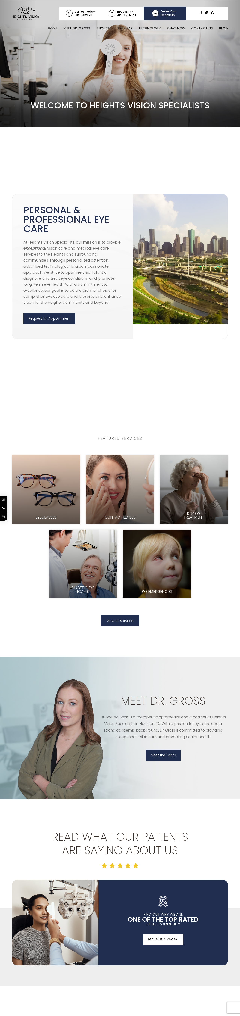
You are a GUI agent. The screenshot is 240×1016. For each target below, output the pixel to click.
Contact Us (202, 28)
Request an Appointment (49, 318)
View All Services (120, 620)
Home (52, 28)
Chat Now (176, 28)
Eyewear (125, 28)
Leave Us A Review (163, 939)
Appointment (126, 15)
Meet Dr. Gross (77, 28)
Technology (150, 28)
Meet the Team (163, 755)
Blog (223, 28)
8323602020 (83, 15)
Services (104, 28)
